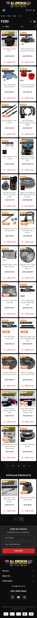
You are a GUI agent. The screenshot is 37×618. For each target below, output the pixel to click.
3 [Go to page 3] (18, 466)
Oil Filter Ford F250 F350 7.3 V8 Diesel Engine (9, 195)
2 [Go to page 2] (13, 466)
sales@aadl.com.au (18, 586)
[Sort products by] (27, 26)
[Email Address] (18, 544)
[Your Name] (18, 537)
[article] (9, 497)
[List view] (30, 21)
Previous (15, 519)
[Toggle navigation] (4, 10)
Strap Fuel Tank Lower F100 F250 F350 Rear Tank (27, 339)
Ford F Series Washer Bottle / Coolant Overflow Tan (27, 410)
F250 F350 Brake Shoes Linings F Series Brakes (27, 123)
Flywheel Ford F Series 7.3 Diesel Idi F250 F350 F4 (27, 267)
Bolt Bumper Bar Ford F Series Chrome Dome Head (9, 446)
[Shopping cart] (30, 10)
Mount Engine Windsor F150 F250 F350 (9, 410)
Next (21, 519)
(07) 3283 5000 (18, 591)
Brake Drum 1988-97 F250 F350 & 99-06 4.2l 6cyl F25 (27, 195)
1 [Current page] (7, 466)
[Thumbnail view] (34, 21)
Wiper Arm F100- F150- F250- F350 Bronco (9, 500)
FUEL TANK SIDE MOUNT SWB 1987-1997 (27, 302)
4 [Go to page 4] (24, 466)
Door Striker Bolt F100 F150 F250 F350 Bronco (27, 231)
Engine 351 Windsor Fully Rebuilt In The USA (27, 159)
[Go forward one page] (29, 466)
